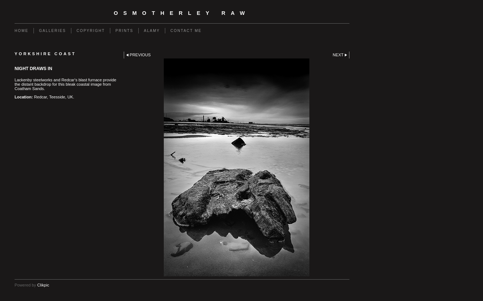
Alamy (152, 31)
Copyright (90, 31)
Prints (124, 31)
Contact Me (186, 31)
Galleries (52, 31)
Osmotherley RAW (182, 13)
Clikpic (43, 285)
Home (21, 31)
